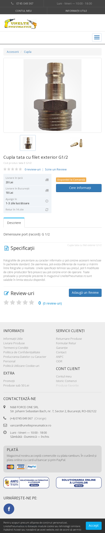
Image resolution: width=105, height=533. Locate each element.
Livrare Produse (14, 343)
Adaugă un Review (85, 292)
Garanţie (62, 348)
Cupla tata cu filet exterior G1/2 (35, 157)
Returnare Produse (69, 339)
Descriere (14, 223)
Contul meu (23, 10)
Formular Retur (66, 343)
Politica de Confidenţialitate (21, 352)
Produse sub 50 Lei (16, 385)
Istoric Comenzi (66, 381)
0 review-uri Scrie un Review (46, 169)
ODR (59, 361)
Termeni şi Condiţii (15, 348)
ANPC (59, 357)
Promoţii (9, 381)
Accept (94, 525)
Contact (61, 352)
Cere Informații (78, 188)
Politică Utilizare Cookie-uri (21, 366)
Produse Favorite (67, 385)
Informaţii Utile (76, 10)
